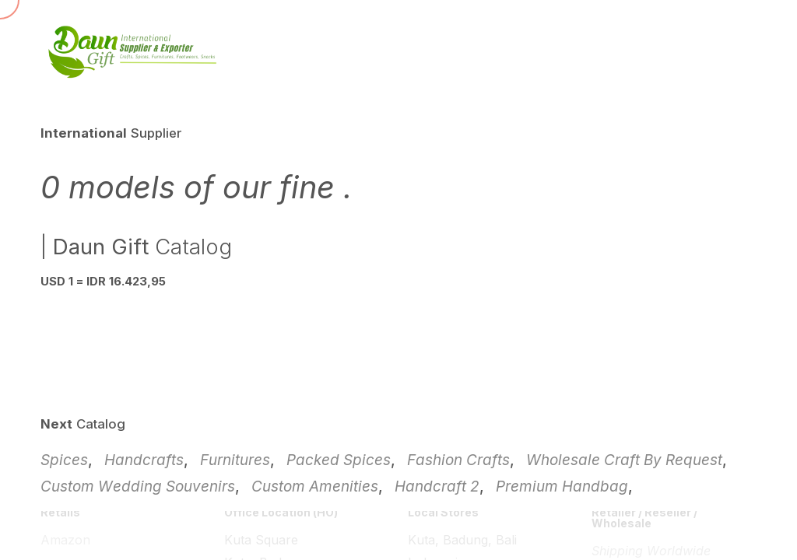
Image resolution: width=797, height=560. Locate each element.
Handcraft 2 (437, 486)
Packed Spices (338, 460)
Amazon (65, 540)
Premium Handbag (562, 486)
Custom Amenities (314, 486)
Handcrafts (144, 460)
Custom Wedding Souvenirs (137, 486)
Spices (64, 460)
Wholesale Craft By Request (624, 460)
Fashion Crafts (458, 460)
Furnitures (235, 460)
